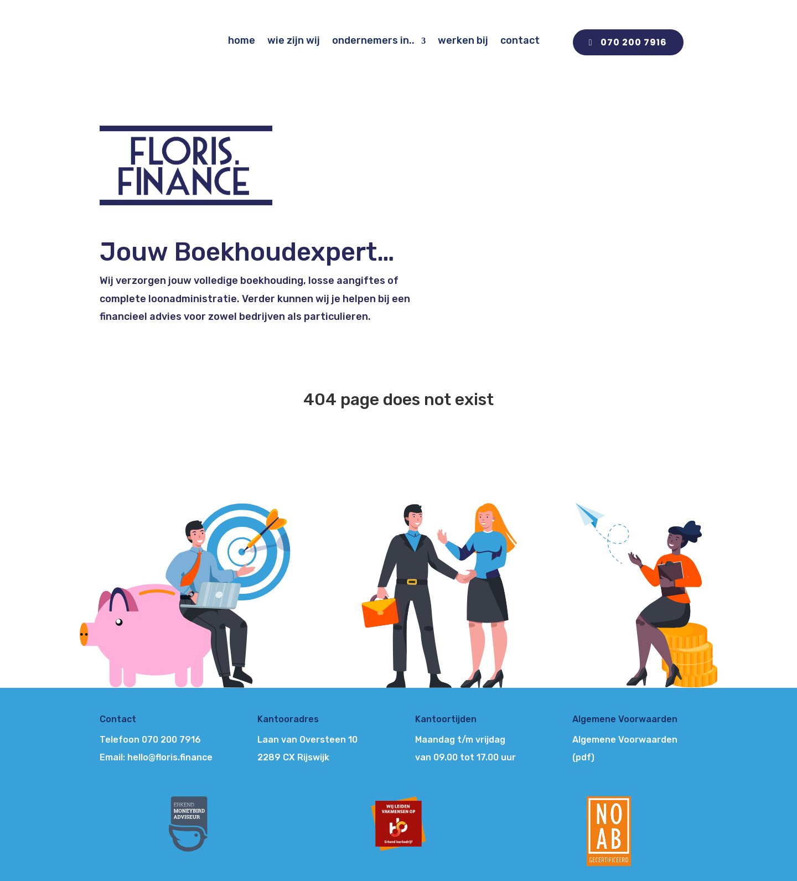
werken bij (463, 40)
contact (520, 40)
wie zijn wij (293, 40)
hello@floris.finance (170, 757)
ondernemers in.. (373, 40)
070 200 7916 (634, 42)
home (241, 40)
